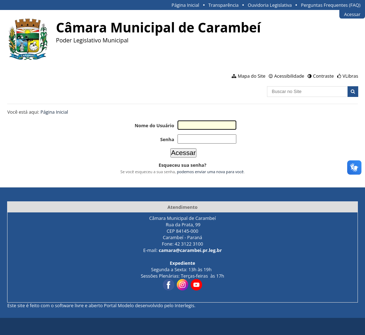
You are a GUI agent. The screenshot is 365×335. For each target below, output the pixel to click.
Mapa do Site (252, 76)
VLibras (350, 76)
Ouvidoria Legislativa (270, 5)
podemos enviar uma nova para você (210, 171)
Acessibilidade (289, 76)
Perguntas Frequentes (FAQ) (330, 5)
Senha (167, 139)
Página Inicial (185, 5)
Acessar (352, 14)
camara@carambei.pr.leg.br (190, 250)
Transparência (223, 5)
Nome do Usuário (154, 125)
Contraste (323, 76)
